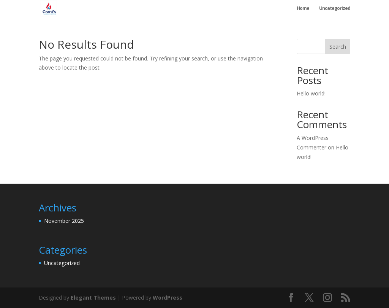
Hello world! (311, 93)
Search (337, 46)
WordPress (167, 297)
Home (303, 8)
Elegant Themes (93, 297)
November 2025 (64, 220)
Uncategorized (334, 8)
